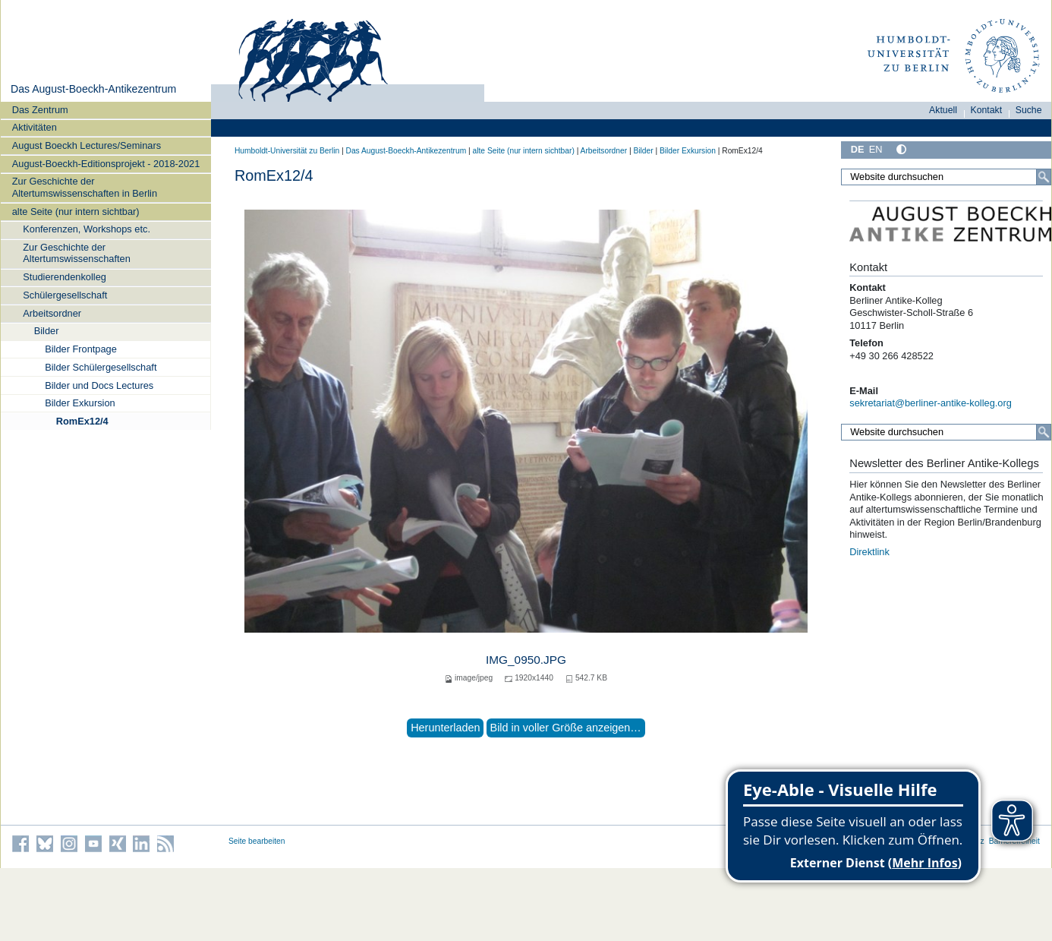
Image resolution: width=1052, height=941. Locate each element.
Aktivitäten (34, 127)
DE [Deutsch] (858, 149)
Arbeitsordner (52, 313)
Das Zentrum (40, 109)
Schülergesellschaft (65, 295)
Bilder (46, 330)
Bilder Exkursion (80, 403)
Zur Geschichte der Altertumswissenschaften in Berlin (84, 186)
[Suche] (1043, 177)
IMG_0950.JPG (526, 659)
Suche (1029, 110)
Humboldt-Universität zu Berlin (287, 151)
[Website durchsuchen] (946, 177)
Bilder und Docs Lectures (99, 385)
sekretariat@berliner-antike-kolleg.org (930, 403)
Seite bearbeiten (256, 841)
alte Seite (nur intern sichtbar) (76, 211)
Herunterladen (445, 728)
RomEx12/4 (82, 421)
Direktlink (869, 551)
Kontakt (987, 110)
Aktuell (943, 110)
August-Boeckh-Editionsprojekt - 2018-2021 (106, 163)
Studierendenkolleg (64, 277)
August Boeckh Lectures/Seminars (86, 145)
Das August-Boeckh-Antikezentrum (93, 89)
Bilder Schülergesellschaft (100, 367)
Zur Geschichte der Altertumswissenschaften (77, 253)
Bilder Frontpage (81, 349)
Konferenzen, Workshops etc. (86, 229)
